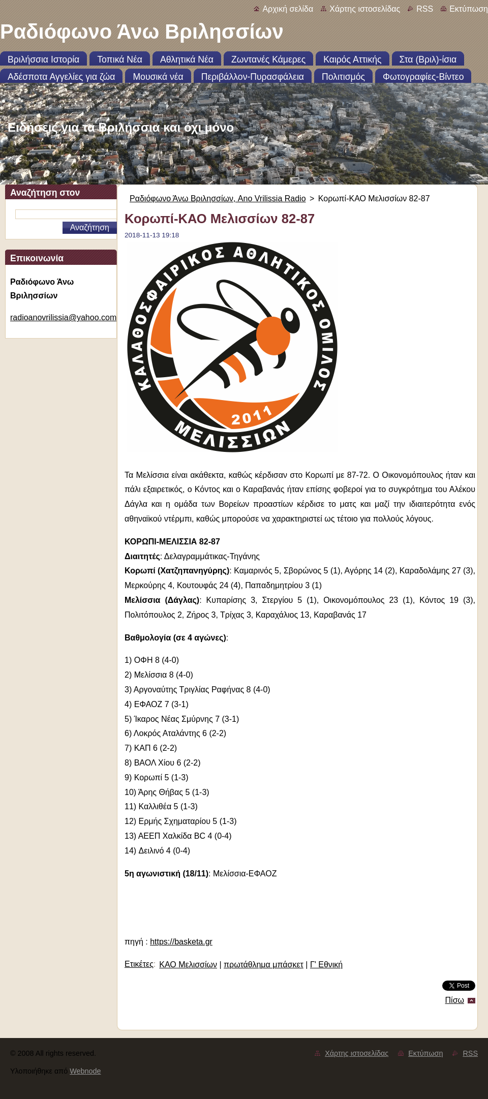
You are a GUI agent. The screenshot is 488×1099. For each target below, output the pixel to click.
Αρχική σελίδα (287, 9)
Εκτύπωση (468, 9)
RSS (424, 9)
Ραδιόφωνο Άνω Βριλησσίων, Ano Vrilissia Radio (218, 198)
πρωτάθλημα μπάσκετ (263, 964)
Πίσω (454, 1000)
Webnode (85, 1071)
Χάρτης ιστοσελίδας (364, 9)
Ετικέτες (139, 964)
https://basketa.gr (181, 941)
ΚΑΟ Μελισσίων (188, 964)
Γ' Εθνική (326, 964)
